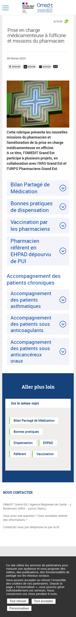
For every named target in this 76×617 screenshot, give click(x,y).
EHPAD (48, 443)
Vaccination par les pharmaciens (30, 225)
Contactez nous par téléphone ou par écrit (31, 527)
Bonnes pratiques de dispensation (32, 206)
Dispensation (23, 443)
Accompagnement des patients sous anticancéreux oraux (31, 351)
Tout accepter (43, 601)
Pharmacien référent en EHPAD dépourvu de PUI (31, 250)
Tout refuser (17, 601)
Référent (20, 454)
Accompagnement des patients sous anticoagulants (31, 323)
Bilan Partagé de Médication (30, 188)
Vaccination (45, 454)
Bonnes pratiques (26, 431)
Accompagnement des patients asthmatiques (31, 299)
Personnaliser (19, 608)
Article (58, 21)
